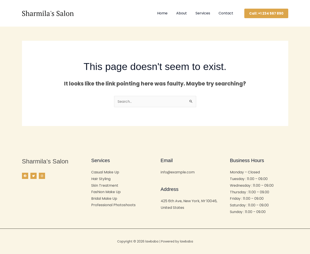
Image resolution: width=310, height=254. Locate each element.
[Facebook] (25, 176)
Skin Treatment (104, 185)
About (185, 13)
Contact (226, 13)
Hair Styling (101, 178)
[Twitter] (33, 176)
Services (205, 13)
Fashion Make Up (106, 192)
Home (167, 13)
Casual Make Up (105, 172)
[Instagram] (42, 176)
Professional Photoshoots (113, 205)
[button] (266, 13)
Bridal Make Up (104, 198)
